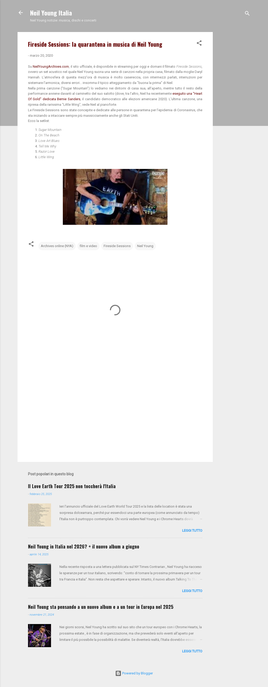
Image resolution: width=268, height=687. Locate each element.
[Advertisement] (233, 110)
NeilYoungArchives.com (51, 66)
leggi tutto (192, 530)
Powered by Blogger (134, 673)
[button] (199, 44)
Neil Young (145, 246)
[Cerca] (247, 14)
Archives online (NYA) (57, 246)
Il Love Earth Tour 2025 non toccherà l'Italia (72, 486)
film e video (88, 246)
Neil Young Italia (51, 12)
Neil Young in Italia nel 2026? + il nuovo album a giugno (83, 546)
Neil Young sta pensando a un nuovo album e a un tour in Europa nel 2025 (100, 606)
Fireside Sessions (117, 246)
